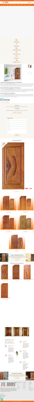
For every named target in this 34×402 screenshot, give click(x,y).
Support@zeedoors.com (3, 395)
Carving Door (18, 0)
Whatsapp (19, 112)
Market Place (18, 387)
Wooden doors (5, 299)
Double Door (14, 0)
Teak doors (17, 280)
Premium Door (18, 4)
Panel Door (7, 4)
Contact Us (31, 4)
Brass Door (22, 4)
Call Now (14, 112)
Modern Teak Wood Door (31, 388)
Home (17, 383)
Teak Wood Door (17, 191)
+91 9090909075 (2, 396)
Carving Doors (15, 4)
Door (28, 280)
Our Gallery (25, 4)
